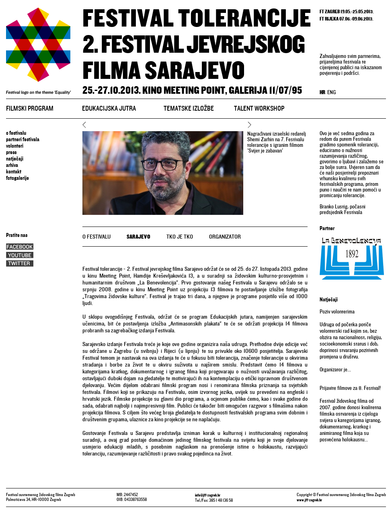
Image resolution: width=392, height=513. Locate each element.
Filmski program (29, 109)
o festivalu (16, 133)
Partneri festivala (22, 139)
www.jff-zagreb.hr (309, 500)
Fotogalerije (17, 178)
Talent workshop (259, 109)
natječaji (14, 159)
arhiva (12, 165)
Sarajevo (138, 236)
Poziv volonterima (337, 312)
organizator (225, 236)
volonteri (14, 146)
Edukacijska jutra (109, 109)
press (11, 152)
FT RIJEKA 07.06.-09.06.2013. (346, 19)
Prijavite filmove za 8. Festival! (350, 388)
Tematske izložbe (189, 109)
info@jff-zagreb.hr (207, 495)
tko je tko (179, 236)
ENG (331, 93)
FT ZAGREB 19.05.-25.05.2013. (347, 12)
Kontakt (13, 172)
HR (322, 93)
